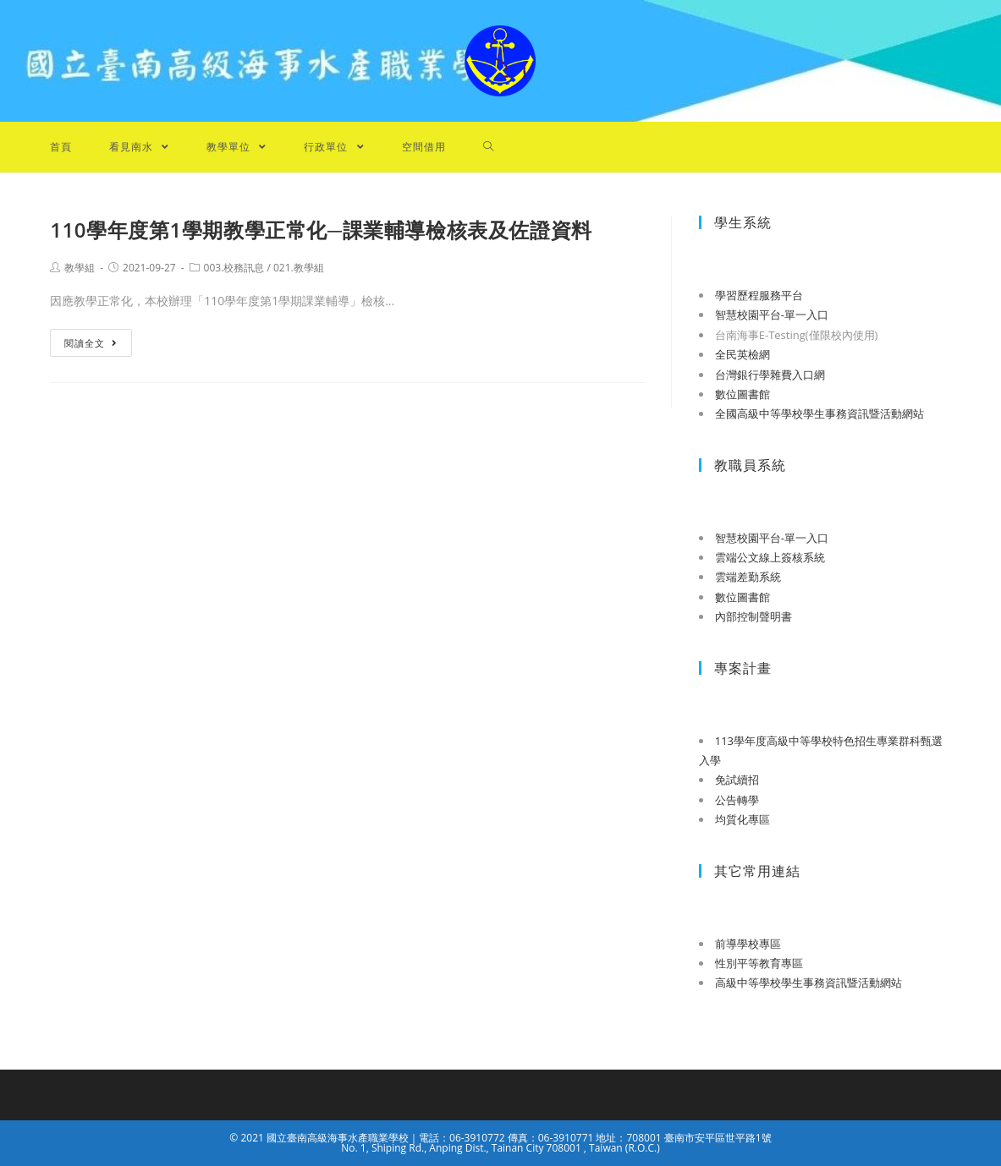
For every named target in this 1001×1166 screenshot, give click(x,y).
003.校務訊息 (234, 267)
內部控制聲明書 (753, 616)
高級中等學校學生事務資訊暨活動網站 (808, 982)
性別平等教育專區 (759, 963)
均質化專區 (742, 819)
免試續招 (737, 779)
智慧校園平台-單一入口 (771, 314)
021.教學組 (298, 267)
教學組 (79, 267)
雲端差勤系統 (748, 576)
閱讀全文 (91, 343)
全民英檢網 (742, 354)
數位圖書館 (742, 394)
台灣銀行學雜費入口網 (770, 374)
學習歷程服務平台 (759, 295)
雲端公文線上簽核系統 (770, 557)
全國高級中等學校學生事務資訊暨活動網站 (819, 413)
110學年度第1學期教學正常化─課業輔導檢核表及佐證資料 (321, 230)
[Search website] (489, 147)
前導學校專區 (748, 943)
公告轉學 (737, 799)
